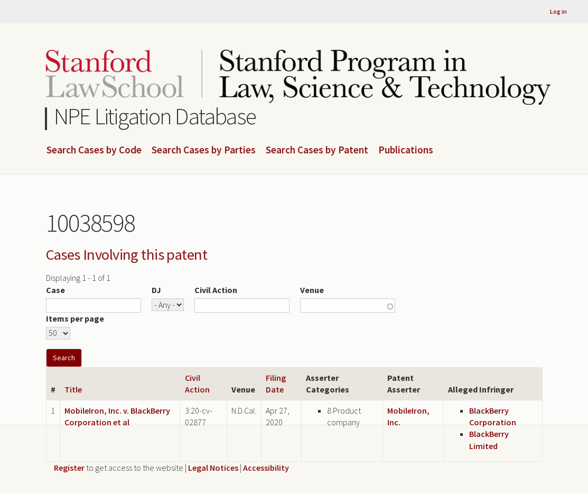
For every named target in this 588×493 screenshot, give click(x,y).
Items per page (75, 318)
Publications (405, 150)
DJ (156, 290)
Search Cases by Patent (317, 150)
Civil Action (215, 290)
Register (69, 467)
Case (55, 290)
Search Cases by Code (94, 150)
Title (73, 389)
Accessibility (266, 467)
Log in (558, 11)
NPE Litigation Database (155, 116)
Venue (312, 290)
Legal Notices (213, 467)
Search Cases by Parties (204, 150)
